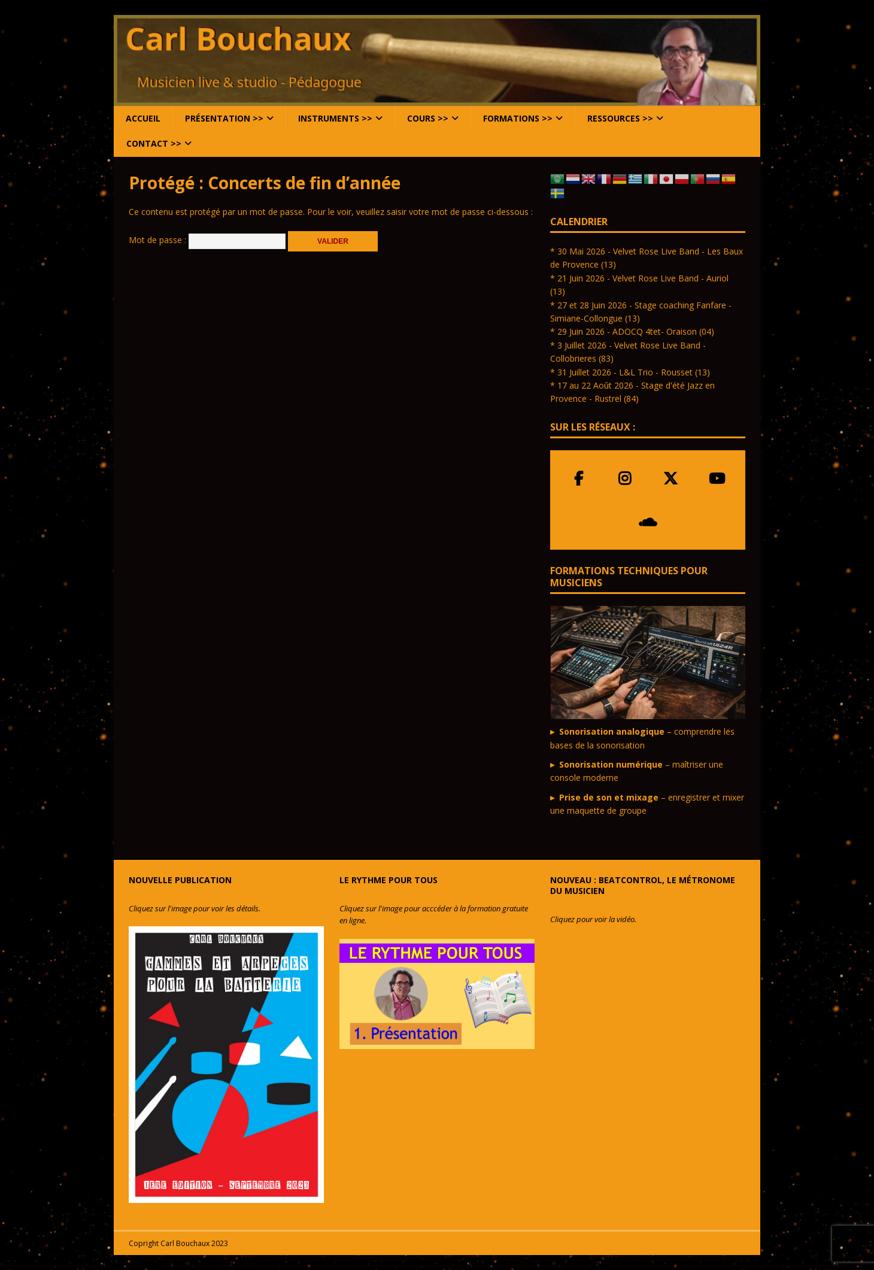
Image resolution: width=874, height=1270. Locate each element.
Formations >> (518, 118)
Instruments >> (335, 118)
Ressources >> (620, 118)
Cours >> (427, 118)
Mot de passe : (207, 239)
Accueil (143, 118)
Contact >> (153, 143)
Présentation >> (224, 118)
